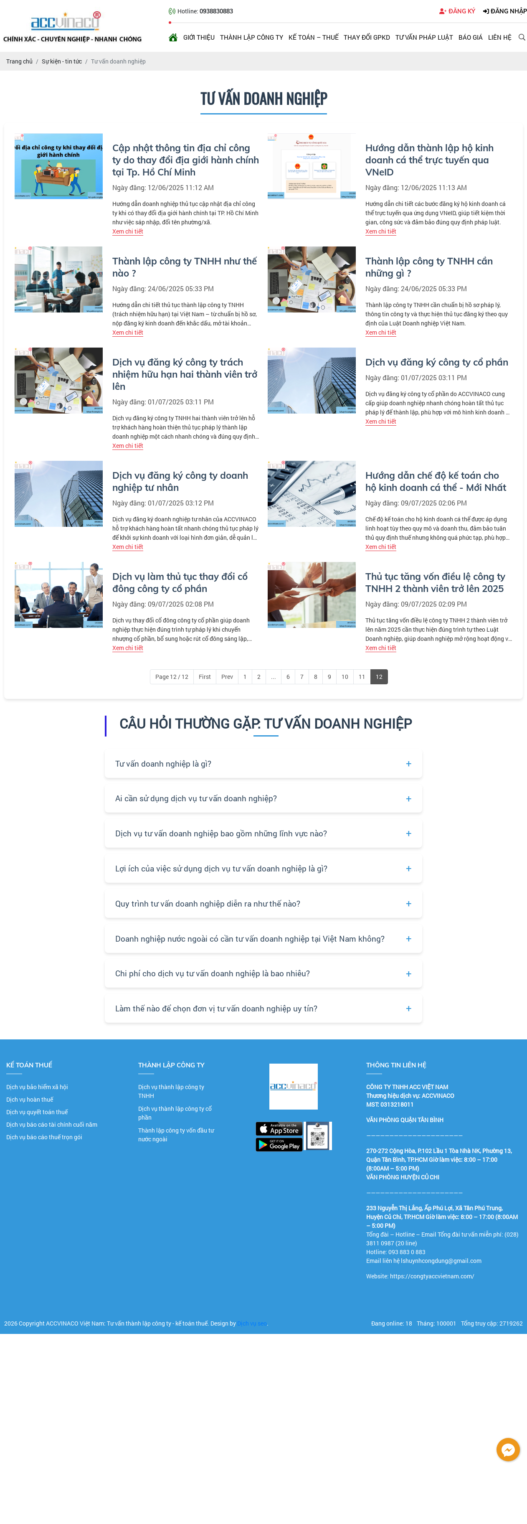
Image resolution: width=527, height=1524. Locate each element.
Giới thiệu (199, 37)
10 (345, 677)
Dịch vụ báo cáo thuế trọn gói (44, 1137)
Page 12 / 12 (171, 677)
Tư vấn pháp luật (424, 37)
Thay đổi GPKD (367, 37)
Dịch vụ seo (252, 1323)
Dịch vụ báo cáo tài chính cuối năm (51, 1124)
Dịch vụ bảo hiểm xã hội (37, 1087)
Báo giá (471, 37)
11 (362, 677)
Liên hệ (500, 37)
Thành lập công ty (251, 37)
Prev (227, 677)
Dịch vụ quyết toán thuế (37, 1112)
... (273, 677)
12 (379, 677)
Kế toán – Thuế (314, 37)
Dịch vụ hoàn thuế (29, 1099)
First (205, 677)
